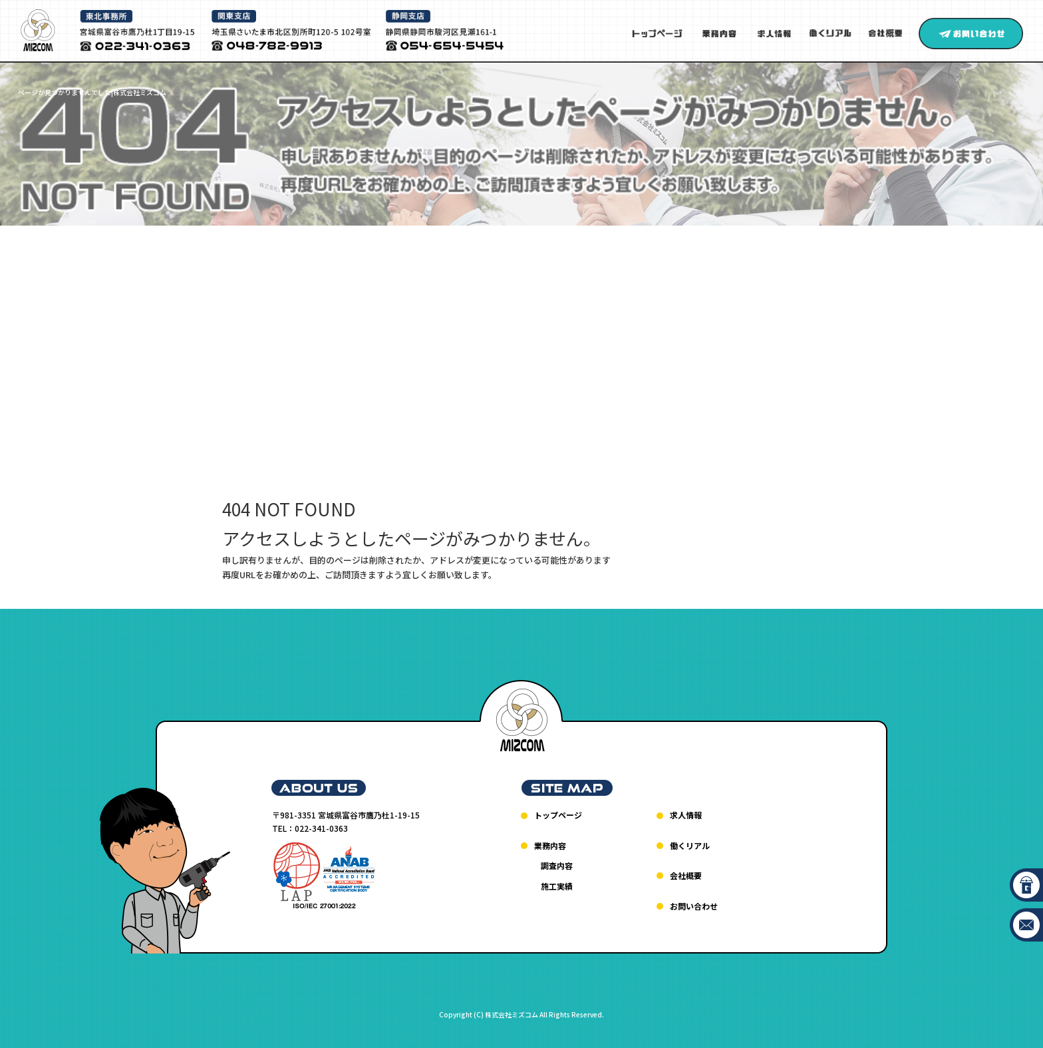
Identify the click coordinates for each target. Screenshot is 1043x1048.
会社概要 (889, 34)
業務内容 (719, 34)
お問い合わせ (971, 34)
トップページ (658, 34)
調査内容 (557, 865)
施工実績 (557, 886)
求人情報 (773, 34)
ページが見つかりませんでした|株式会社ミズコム (92, 92)
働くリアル (830, 34)
